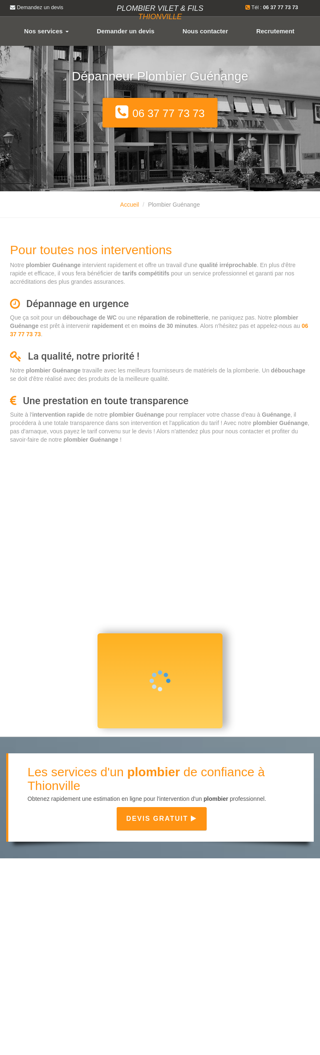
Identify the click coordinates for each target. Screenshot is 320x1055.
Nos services (46, 31)
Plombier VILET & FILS (160, 12)
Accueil (129, 204)
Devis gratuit (161, 818)
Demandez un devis (36, 7)
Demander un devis (125, 31)
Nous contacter (205, 31)
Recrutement (275, 31)
